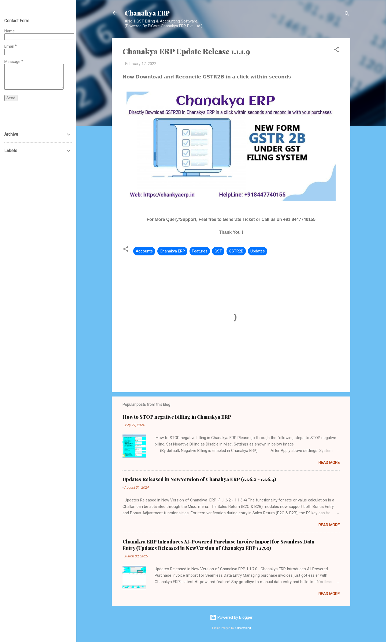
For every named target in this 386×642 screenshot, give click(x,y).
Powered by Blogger (231, 617)
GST (218, 251)
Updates (257, 251)
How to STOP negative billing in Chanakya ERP (177, 417)
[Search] (347, 14)
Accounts (144, 251)
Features (199, 251)
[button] (336, 50)
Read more (329, 462)
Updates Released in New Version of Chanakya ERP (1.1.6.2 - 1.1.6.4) (199, 479)
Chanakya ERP (147, 13)
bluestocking (243, 628)
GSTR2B (236, 251)
